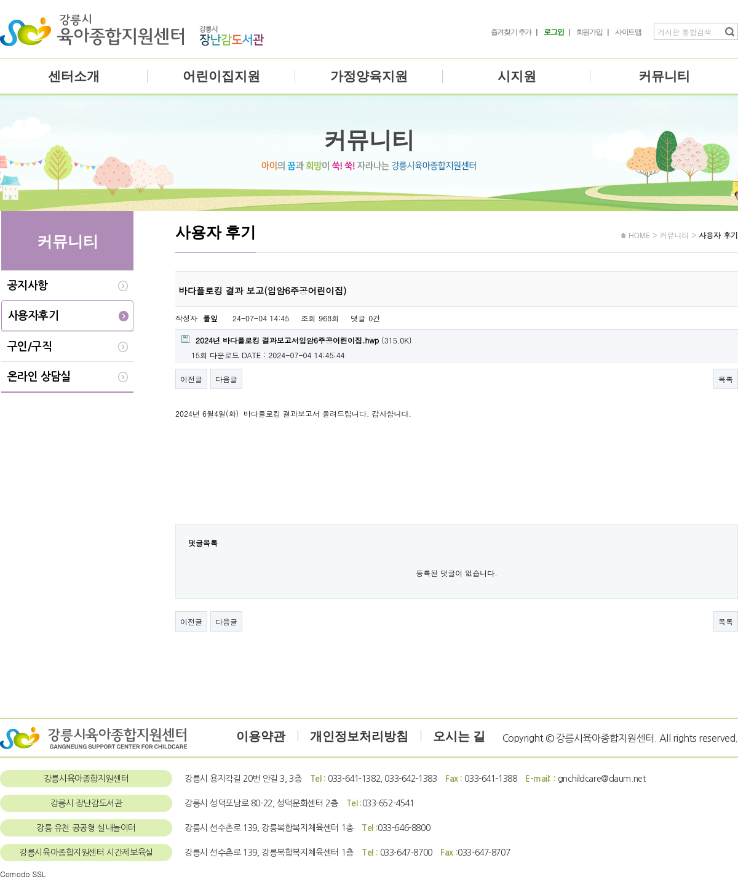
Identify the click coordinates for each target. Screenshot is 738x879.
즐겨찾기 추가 (511, 32)
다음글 (226, 379)
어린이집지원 (221, 76)
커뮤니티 (664, 76)
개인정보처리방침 (359, 736)
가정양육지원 (369, 76)
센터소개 (74, 76)
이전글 (191, 379)
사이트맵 (628, 32)
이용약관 (260, 736)
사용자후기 (33, 315)
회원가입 (589, 32)
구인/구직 (29, 346)
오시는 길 (459, 736)
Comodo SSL (23, 874)
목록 (725, 379)
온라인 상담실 (39, 376)
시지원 (517, 76)
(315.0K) (296, 340)
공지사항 (27, 285)
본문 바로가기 (0, 0)
